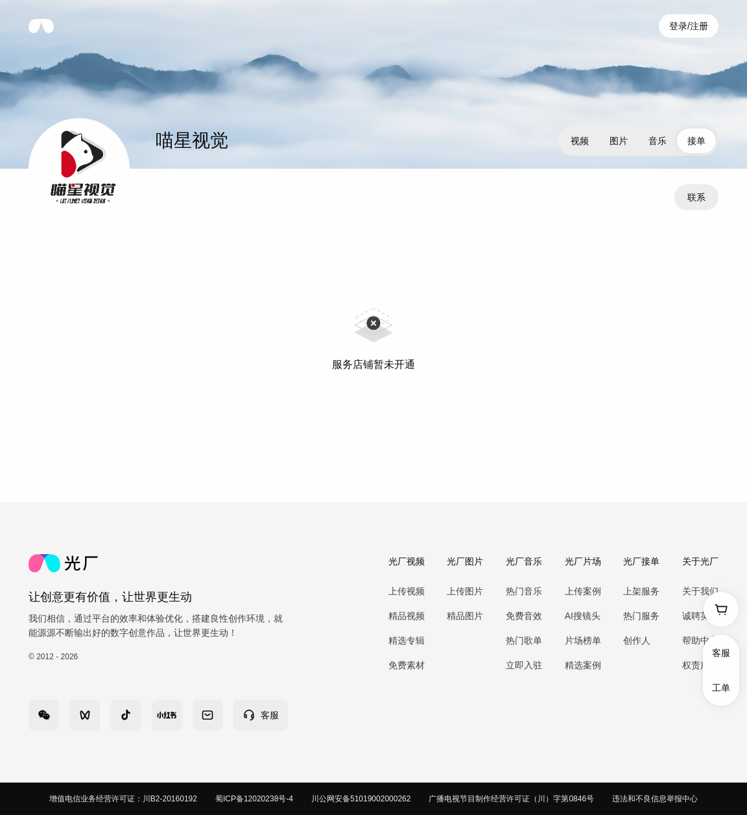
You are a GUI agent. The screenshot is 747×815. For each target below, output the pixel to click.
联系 (696, 197)
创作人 (636, 640)
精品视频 (406, 616)
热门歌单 (524, 640)
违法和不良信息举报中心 (655, 798)
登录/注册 (688, 26)
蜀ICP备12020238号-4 (254, 798)
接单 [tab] (696, 141)
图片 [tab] (619, 141)
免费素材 (406, 665)
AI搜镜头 (582, 616)
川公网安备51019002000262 (360, 798)
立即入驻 (524, 665)
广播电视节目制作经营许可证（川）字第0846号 (511, 798)
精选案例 (583, 665)
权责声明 (700, 665)
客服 (721, 653)
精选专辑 (406, 640)
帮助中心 (700, 640)
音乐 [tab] (657, 141)
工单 (721, 688)
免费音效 (524, 616)
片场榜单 (583, 640)
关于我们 (700, 591)
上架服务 (641, 591)
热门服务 (641, 616)
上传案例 (583, 591)
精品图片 (465, 616)
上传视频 (406, 591)
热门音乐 (524, 591)
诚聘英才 (700, 616)
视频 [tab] (580, 141)
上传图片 (465, 591)
